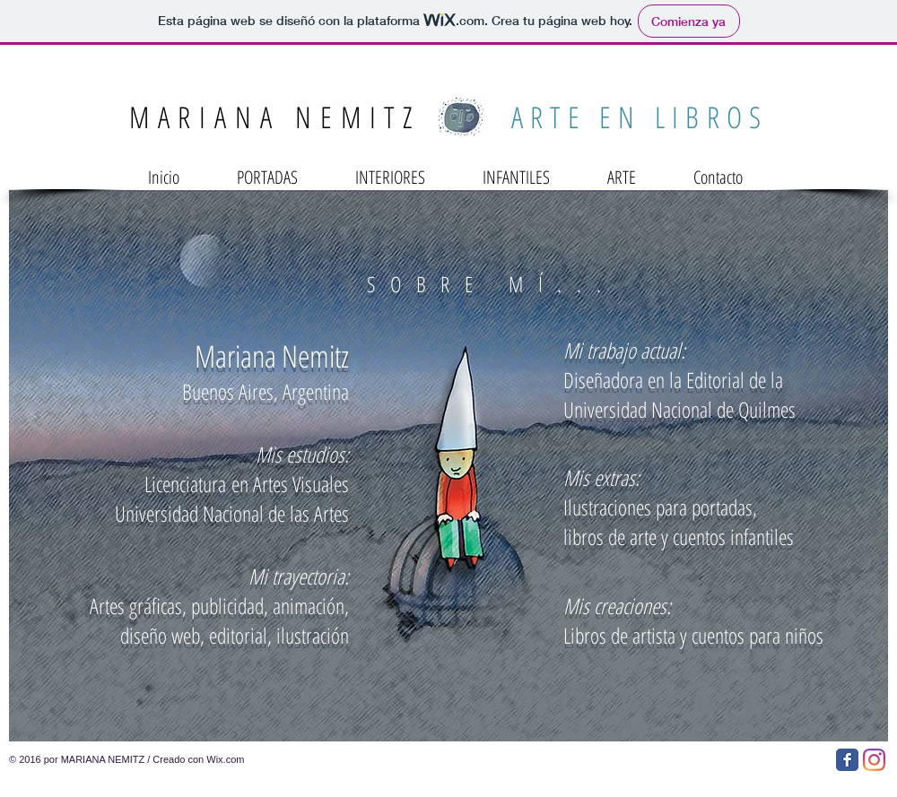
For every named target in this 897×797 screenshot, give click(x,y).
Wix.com (225, 759)
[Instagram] (874, 760)
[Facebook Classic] (847, 760)
